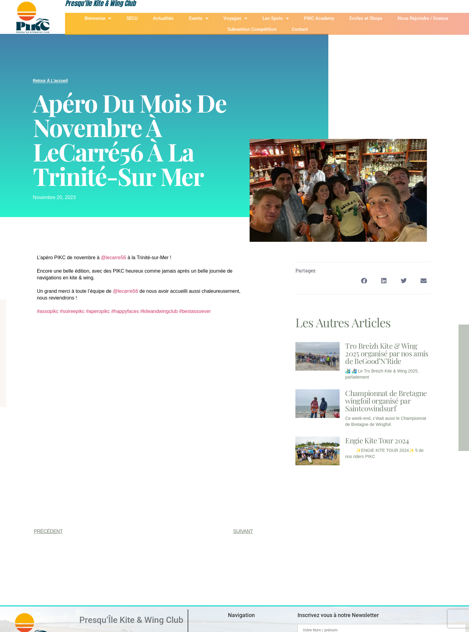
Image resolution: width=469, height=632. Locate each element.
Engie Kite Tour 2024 (377, 440)
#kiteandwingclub (159, 311)
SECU (146, 18)
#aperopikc (98, 311)
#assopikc (48, 311)
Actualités (177, 18)
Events (212, 18)
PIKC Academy (333, 18)
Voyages (250, 18)
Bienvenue (112, 18)
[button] (364, 281)
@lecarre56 (113, 257)
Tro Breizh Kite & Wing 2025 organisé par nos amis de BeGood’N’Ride (386, 353)
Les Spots (290, 18)
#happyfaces (125, 311)
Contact (314, 29)
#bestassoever (195, 311)
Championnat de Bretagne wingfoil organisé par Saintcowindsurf (386, 400)
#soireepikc (72, 311)
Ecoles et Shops (380, 18)
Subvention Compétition (266, 29)
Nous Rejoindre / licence (437, 18)
